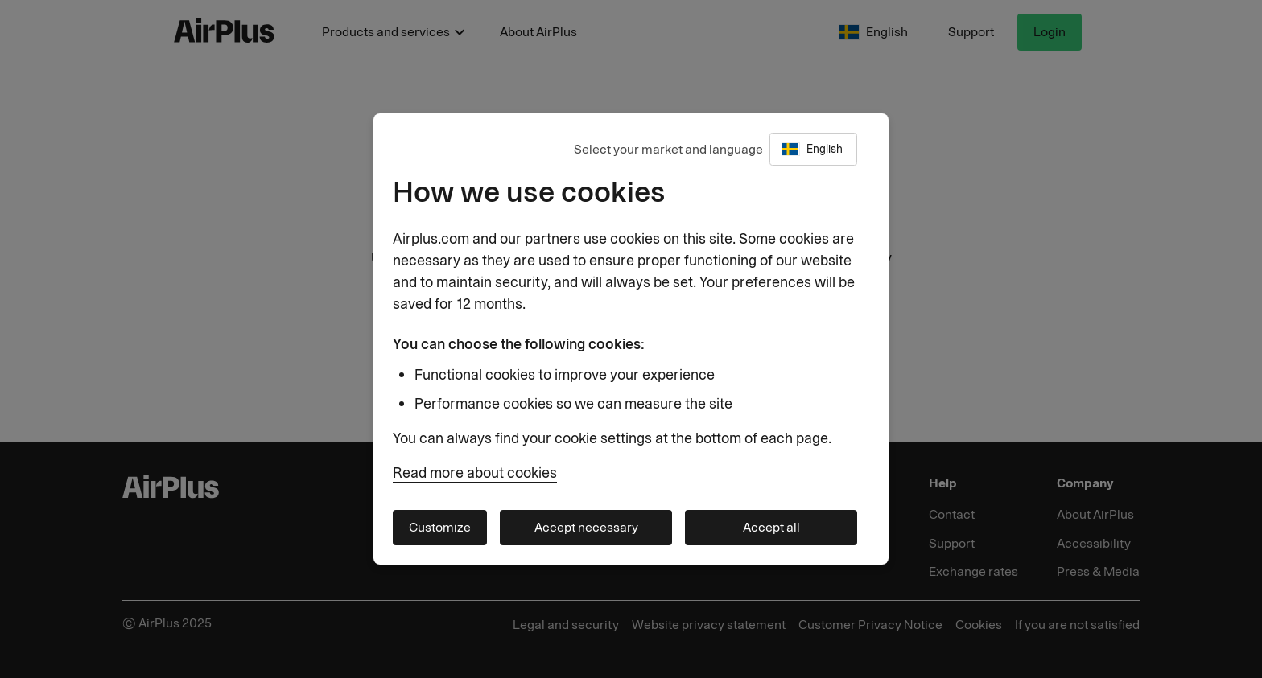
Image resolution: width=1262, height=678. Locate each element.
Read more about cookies (475, 473)
